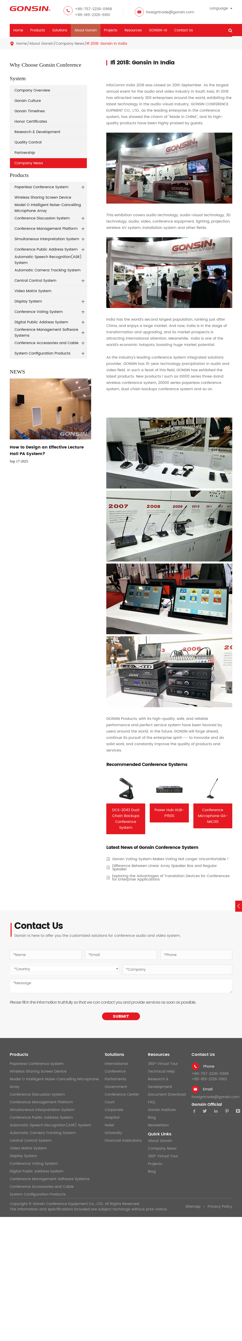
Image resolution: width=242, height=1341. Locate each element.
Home (18, 30)
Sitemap (193, 1206)
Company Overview (32, 90)
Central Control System (35, 281)
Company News (70, 43)
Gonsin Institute (162, 1110)
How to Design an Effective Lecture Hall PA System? (47, 450)
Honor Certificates (30, 121)
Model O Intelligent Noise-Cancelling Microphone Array (47, 208)
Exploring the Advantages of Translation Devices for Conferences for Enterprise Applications (171, 877)
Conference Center (122, 1094)
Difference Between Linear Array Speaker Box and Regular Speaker (164, 867)
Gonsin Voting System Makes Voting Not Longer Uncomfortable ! (170, 859)
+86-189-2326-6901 (92, 15)
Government (116, 1087)
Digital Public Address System (41, 322)
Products (37, 30)
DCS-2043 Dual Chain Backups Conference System (125, 819)
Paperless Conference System (41, 187)
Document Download (167, 1094)
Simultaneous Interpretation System (46, 239)
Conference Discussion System (42, 218)
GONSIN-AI (158, 30)
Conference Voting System (38, 312)
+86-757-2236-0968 (93, 9)
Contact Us (183, 30)
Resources (133, 30)
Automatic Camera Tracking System (47, 270)
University (113, 1133)
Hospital (112, 1117)
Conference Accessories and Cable (46, 343)
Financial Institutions (123, 1141)
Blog (152, 1117)
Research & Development (37, 132)
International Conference (116, 1067)
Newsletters (158, 1125)
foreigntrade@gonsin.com (170, 12)
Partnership (24, 153)
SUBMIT (121, 1016)
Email (208, 1089)
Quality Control (28, 142)
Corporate (114, 1110)
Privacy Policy (220, 1206)
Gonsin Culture (27, 101)
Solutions (59, 30)
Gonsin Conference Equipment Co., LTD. (68, 1204)
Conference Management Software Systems (46, 332)
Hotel (109, 1125)
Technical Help (161, 1071)
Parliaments (115, 1079)
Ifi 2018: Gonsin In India (106, 43)
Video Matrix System (32, 291)
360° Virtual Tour (163, 1064)
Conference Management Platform (46, 229)
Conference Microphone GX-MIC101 (213, 816)
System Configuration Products (42, 353)
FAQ (151, 1102)
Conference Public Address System (46, 249)
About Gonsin (85, 30)
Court (110, 1102)
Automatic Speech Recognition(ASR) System (48, 260)
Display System (28, 301)
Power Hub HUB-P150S (169, 813)
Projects (110, 30)
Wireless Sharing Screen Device (42, 197)
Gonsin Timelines (29, 111)
